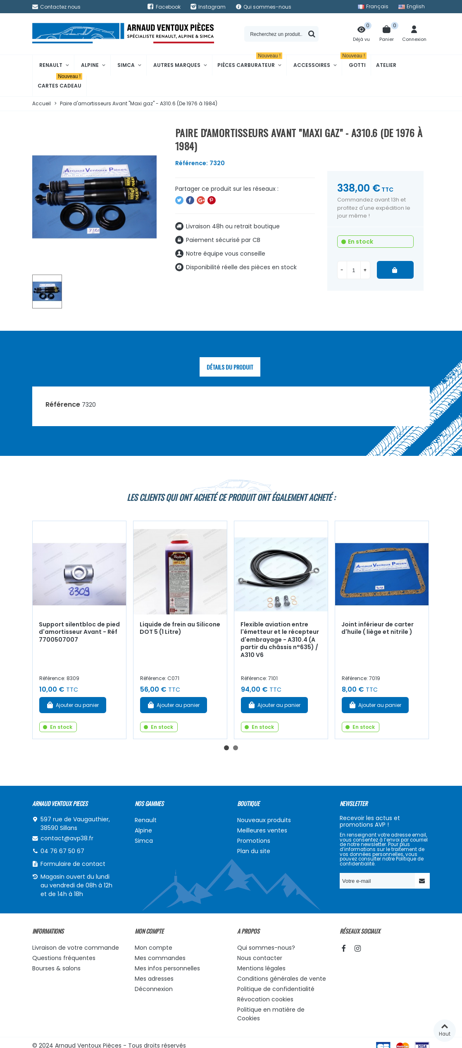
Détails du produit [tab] (230, 367)
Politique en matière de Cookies (271, 1013)
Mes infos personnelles (167, 968)
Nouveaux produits (264, 820)
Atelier (386, 65)
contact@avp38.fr (66, 838)
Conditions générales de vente (281, 978)
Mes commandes (160, 958)
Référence (62, 404)
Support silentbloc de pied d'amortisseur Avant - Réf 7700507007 (79, 632)
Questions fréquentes (63, 958)
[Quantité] (354, 270)
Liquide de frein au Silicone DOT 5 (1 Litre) (180, 628)
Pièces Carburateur (249, 62)
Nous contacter (259, 958)
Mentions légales (261, 968)
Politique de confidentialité (275, 989)
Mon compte (153, 948)
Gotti (354, 62)
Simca (126, 65)
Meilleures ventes (262, 830)
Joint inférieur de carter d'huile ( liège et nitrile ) (377, 628)
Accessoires (311, 65)
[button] (226, 747)
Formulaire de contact (72, 864)
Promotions (253, 841)
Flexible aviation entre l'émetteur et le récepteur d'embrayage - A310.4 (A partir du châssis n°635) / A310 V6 (280, 640)
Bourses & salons (56, 968)
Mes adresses (154, 978)
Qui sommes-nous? (266, 948)
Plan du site (253, 851)
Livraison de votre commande (75, 948)
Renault (50, 65)
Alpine (90, 65)
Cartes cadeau (60, 82)
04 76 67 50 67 (62, 851)
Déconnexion (154, 989)
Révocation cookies (265, 999)
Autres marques (176, 65)
